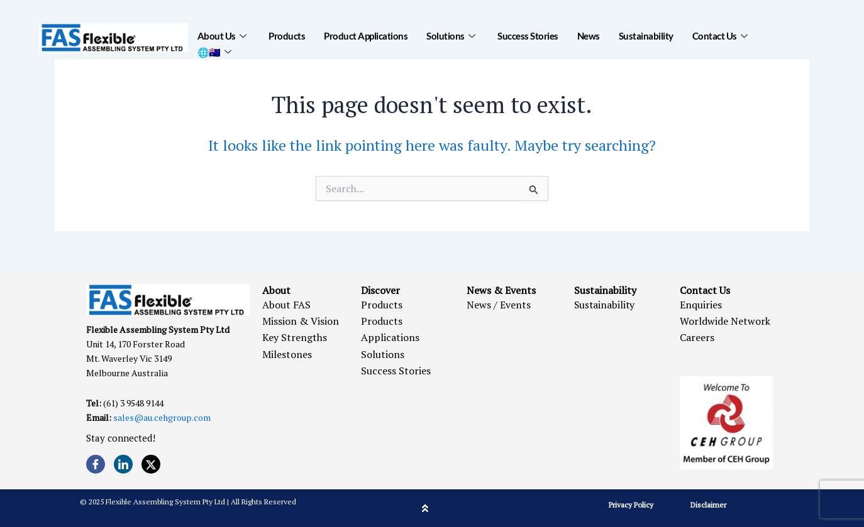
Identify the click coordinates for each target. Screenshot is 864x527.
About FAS (286, 305)
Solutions (450, 35)
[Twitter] (150, 464)
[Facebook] (95, 464)
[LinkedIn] (123, 464)
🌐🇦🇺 (214, 51)
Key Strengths (294, 337)
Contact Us (720, 35)
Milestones (287, 354)
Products (287, 35)
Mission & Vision (300, 321)
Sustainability (646, 35)
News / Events (499, 305)
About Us (221, 35)
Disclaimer (708, 504)
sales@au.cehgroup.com (162, 417)
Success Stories (527, 35)
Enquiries (701, 305)
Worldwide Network (725, 321)
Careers (697, 337)
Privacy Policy (631, 504)
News (588, 35)
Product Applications (365, 35)
